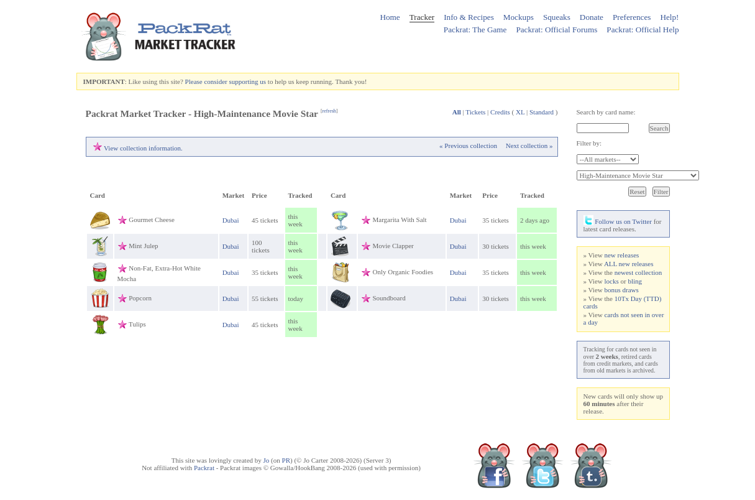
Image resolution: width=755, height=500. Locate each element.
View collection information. (143, 148)
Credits (500, 112)
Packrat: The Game (475, 29)
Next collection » (529, 145)
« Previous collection (468, 145)
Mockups (518, 17)
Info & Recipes (469, 17)
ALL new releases (629, 263)
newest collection (638, 272)
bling (635, 281)
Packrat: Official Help (642, 29)
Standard (541, 112)
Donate (591, 17)
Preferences (632, 17)
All (456, 112)
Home (390, 17)
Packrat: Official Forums (556, 29)
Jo (266, 460)
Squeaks (556, 17)
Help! (669, 17)
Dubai (230, 220)
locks (611, 281)
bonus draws (621, 290)
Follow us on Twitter (617, 221)
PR (286, 460)
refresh (329, 111)
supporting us (247, 81)
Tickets (475, 112)
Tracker (422, 17)
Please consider (206, 81)
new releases (621, 255)
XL (520, 112)
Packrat (204, 467)
